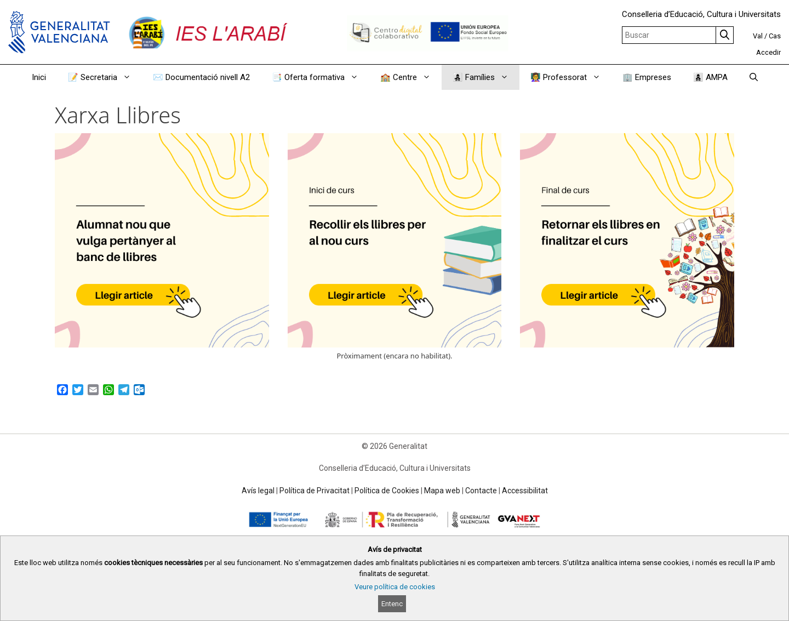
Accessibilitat (525, 490)
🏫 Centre (411, 77)
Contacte (481, 490)
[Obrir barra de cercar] (754, 77)
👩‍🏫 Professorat (570, 77)
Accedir (768, 52)
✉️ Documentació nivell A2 (201, 77)
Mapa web (442, 490)
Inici (39, 77)
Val (758, 36)
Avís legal (258, 490)
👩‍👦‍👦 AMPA (710, 77)
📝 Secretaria (105, 77)
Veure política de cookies (395, 587)
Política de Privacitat (314, 490)
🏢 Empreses (646, 77)
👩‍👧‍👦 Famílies (486, 77)
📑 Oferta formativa (320, 77)
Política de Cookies (387, 490)
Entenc (392, 604)
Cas (775, 36)
